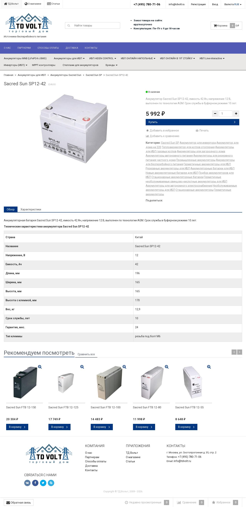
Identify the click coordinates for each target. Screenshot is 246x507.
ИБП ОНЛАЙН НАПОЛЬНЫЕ (137, 58)
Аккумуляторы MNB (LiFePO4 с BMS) (25, 58)
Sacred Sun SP (94, 75)
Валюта (231, 4)
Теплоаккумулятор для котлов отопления (188, 147)
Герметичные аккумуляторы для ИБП (207, 164)
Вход (215, 4)
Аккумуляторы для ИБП (68, 58)
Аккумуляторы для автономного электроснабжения (179, 185)
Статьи (53, 3)
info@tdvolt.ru (176, 4)
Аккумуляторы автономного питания (169, 155)
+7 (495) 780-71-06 (147, 4)
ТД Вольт (11, 3)
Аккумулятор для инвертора (198, 142)
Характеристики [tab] (31, 209)
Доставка (72, 48)
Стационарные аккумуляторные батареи (177, 177)
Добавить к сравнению (162, 136)
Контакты (91, 48)
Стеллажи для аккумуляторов (80, 65)
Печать (202, 130)
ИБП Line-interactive (211, 58)
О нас (7, 48)
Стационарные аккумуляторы (195, 189)
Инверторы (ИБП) (14, 65)
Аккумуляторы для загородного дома (201, 151)
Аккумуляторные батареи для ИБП (212, 168)
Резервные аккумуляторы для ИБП (168, 168)
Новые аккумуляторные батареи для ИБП (172, 172)
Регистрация (198, 4)
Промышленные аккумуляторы (195, 160)
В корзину (17, 426)
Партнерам (24, 48)
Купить (192, 122)
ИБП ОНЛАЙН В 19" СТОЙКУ (176, 58)
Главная (8, 75)
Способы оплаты (48, 48)
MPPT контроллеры (43, 65)
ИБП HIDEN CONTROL (101, 58)
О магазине (33, 3)
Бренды (110, 65)
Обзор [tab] (11, 209)
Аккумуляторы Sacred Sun (65, 75)
